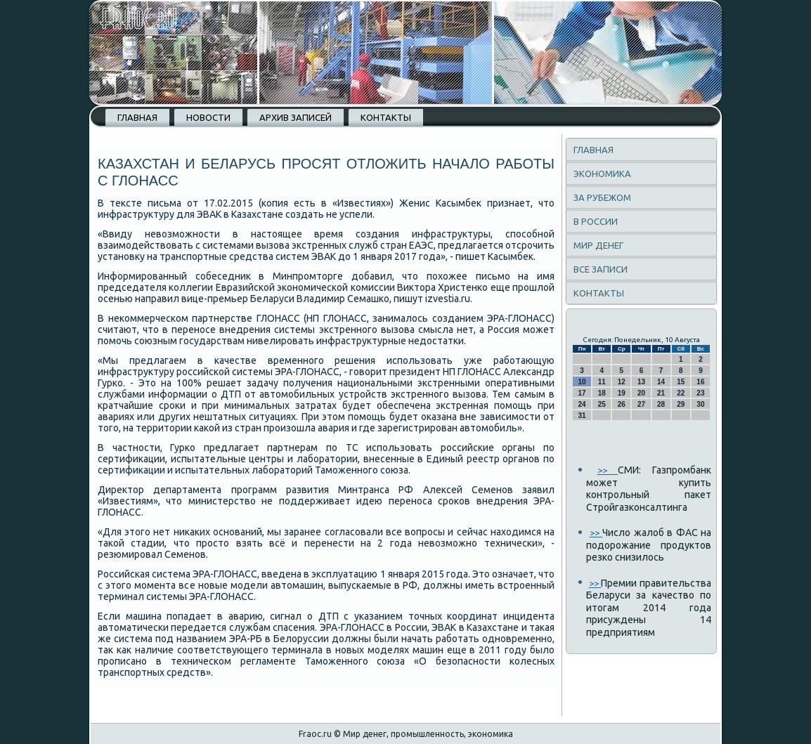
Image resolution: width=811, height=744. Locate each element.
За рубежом (602, 197)
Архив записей (295, 117)
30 (700, 404)
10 (582, 382)
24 (582, 404)
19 (621, 393)
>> (607, 470)
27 (641, 404)
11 (602, 382)
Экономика (602, 173)
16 (700, 382)
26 (621, 404)
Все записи (600, 269)
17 (582, 393)
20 (641, 393)
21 (661, 393)
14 (661, 382)
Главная (137, 117)
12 (621, 382)
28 (661, 404)
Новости (208, 117)
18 (602, 393)
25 (602, 404)
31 (582, 415)
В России (595, 221)
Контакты (386, 117)
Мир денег (598, 245)
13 (641, 382)
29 (681, 404)
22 (681, 393)
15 (681, 382)
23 (700, 393)
